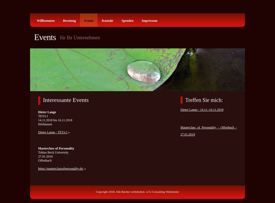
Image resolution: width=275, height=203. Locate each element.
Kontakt (107, 21)
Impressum (149, 21)
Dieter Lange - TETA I (52, 132)
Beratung (69, 21)
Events (88, 21)
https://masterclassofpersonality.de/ (61, 168)
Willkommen (46, 21)
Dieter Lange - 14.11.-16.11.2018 (201, 110)
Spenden (127, 21)
